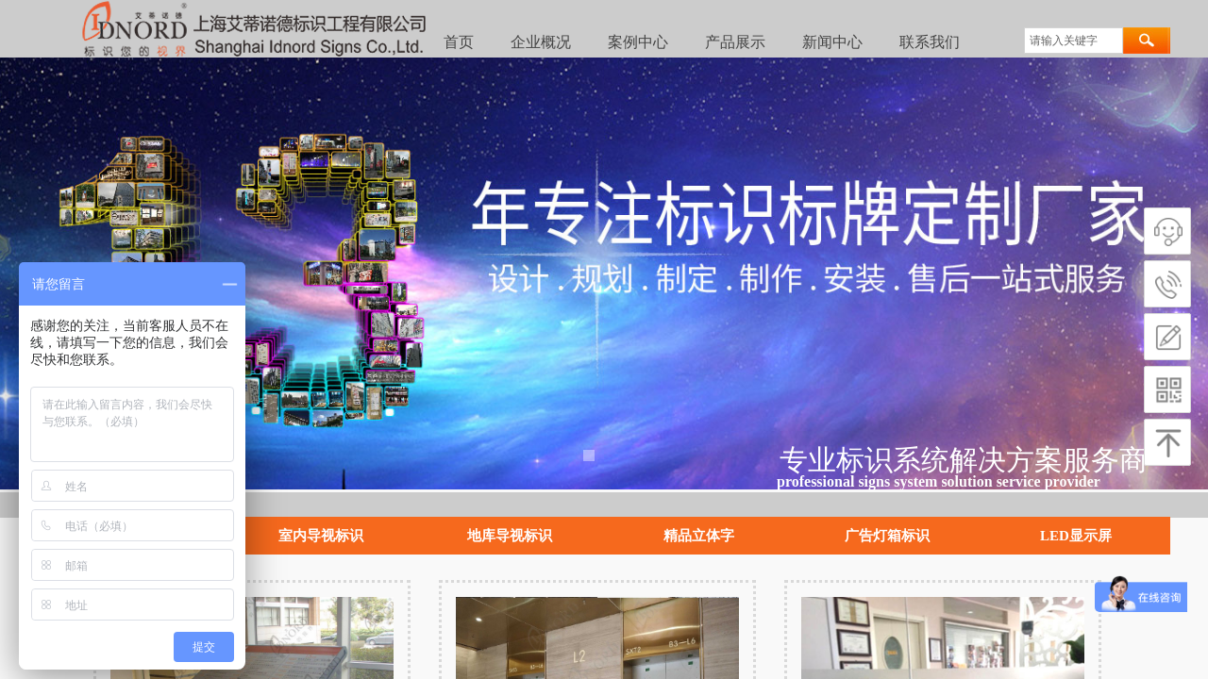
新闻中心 (832, 42)
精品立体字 (698, 535)
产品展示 (735, 42)
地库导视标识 (509, 535)
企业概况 (541, 42)
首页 (459, 42)
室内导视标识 (320, 535)
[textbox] (1073, 40)
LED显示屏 (1076, 535)
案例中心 (638, 42)
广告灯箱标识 (887, 535)
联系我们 (929, 42)
